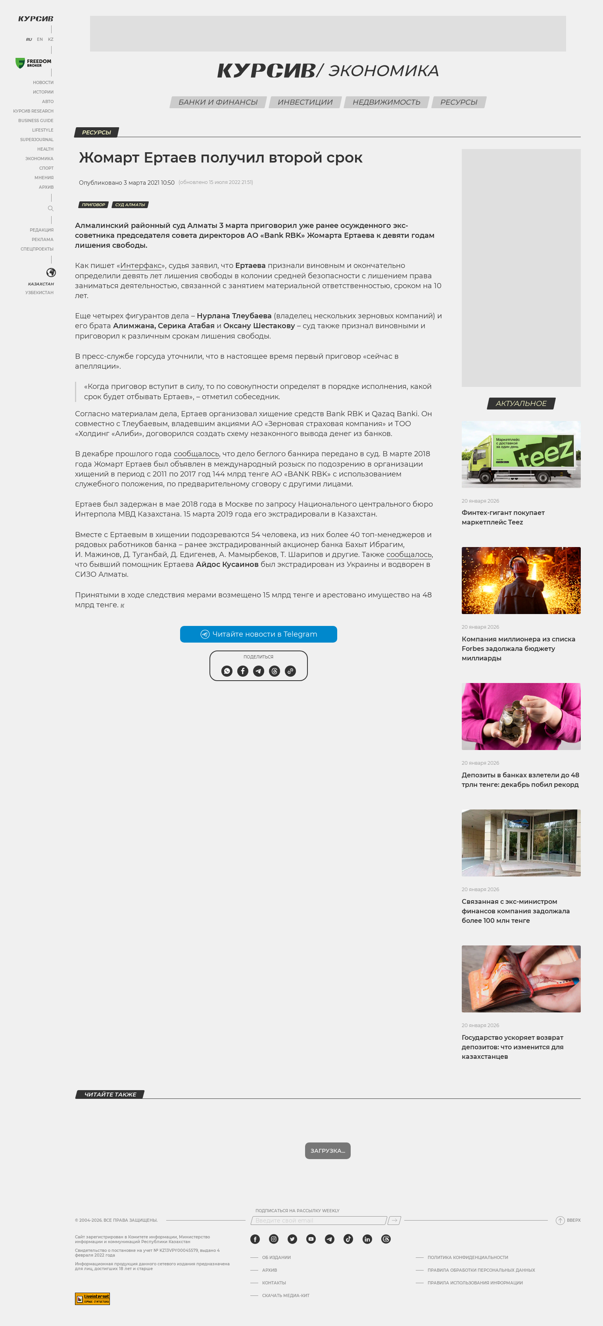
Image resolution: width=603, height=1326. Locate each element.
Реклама (43, 239)
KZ (51, 39)
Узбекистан (39, 292)
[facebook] (255, 1239)
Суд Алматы (130, 204)
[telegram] (329, 1239)
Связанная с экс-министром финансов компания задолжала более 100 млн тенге (516, 911)
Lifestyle (43, 130)
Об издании (276, 1257)
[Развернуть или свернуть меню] (51, 209)
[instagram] (273, 1239)
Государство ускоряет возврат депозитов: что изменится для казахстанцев (513, 1047)
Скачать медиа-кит (285, 1295)
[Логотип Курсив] (36, 18)
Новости (43, 82)
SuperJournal (37, 139)
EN (40, 39)
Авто (48, 101)
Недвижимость (386, 102)
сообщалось (196, 454)
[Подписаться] (394, 1220)
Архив (46, 187)
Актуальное (521, 403)
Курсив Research (33, 111)
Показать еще (328, 1150)
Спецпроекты (37, 249)
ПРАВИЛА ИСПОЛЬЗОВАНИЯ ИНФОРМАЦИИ (475, 1283)
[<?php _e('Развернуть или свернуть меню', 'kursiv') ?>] (51, 273)
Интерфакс (140, 265)
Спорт (46, 168)
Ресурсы (458, 102)
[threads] (386, 1239)
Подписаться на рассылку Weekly (297, 1211)
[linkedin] (367, 1239)
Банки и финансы (218, 102)
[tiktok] (348, 1239)
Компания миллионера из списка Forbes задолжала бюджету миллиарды (519, 648)
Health (45, 149)
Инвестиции (305, 102)
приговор (93, 204)
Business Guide (36, 120)
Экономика (39, 158)
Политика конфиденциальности (468, 1257)
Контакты (274, 1283)
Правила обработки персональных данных (481, 1270)
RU (29, 39)
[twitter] (292, 1239)
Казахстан (41, 284)
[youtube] (311, 1239)
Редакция (42, 230)
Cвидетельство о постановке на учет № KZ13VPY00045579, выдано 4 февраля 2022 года (147, 1253)
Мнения (44, 177)
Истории (43, 92)
